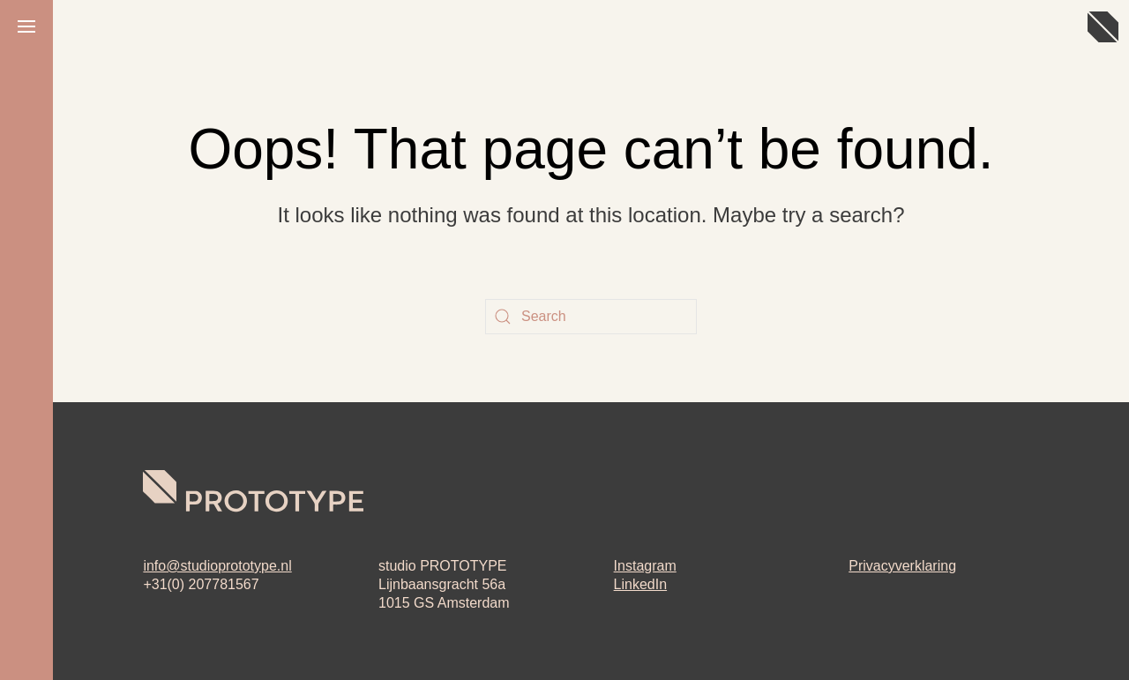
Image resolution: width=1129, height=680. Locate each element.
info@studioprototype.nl (217, 565)
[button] (26, 26)
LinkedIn (641, 584)
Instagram (645, 565)
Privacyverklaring (902, 565)
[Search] (591, 316)
